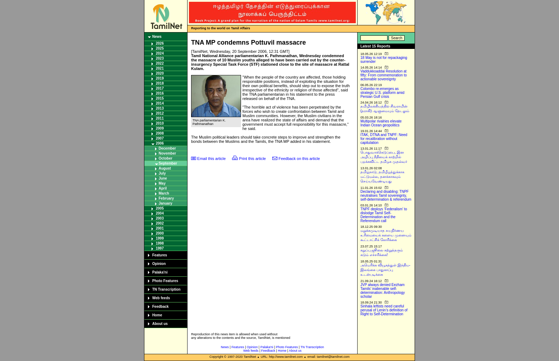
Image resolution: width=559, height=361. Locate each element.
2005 (160, 208)
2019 (160, 78)
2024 (160, 53)
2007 (160, 138)
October (165, 158)
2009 (160, 128)
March (164, 193)
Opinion (159, 264)
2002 (160, 223)
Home (157, 315)
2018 (160, 83)
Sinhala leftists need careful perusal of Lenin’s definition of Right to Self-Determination (383, 310)
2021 (160, 68)
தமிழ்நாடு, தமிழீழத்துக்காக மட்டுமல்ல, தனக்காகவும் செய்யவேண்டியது (382, 176)
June (163, 178)
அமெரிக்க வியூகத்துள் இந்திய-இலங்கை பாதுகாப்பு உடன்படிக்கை (385, 269)
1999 (160, 238)
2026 (160, 43)
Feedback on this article (299, 158)
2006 (160, 143)
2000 (160, 233)
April (163, 188)
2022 (160, 63)
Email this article (211, 158)
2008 (160, 133)
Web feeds (161, 298)
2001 (160, 228)
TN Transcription (166, 289)
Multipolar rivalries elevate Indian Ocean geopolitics (381, 123)
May (162, 183)
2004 (160, 213)
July (162, 173)
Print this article (252, 158)
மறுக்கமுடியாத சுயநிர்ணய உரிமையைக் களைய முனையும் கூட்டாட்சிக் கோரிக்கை (385, 235)
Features (159, 255)
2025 (160, 48)
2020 (160, 73)
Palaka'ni (160, 272)
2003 (160, 218)
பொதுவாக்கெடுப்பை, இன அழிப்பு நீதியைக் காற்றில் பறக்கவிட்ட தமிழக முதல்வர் (383, 157)
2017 (160, 88)
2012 (160, 113)
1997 (160, 248)
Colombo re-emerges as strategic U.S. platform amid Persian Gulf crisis (382, 93)
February (166, 198)
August (165, 168)
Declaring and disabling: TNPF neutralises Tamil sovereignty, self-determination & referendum (385, 195)
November (167, 153)
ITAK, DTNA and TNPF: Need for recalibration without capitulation (383, 139)
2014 (160, 103)
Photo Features (165, 281)
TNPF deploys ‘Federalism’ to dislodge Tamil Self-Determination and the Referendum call (383, 215)
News (156, 37)
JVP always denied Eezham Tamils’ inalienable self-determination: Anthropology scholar (382, 291)
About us (160, 324)
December (167, 148)
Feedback (160, 307)
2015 (160, 98)
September (168, 163)
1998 (160, 243)
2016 (160, 93)
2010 (160, 123)
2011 (160, 118)
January (165, 203)
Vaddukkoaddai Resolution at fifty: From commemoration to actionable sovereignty (383, 75)
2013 (160, 108)
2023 (160, 58)
